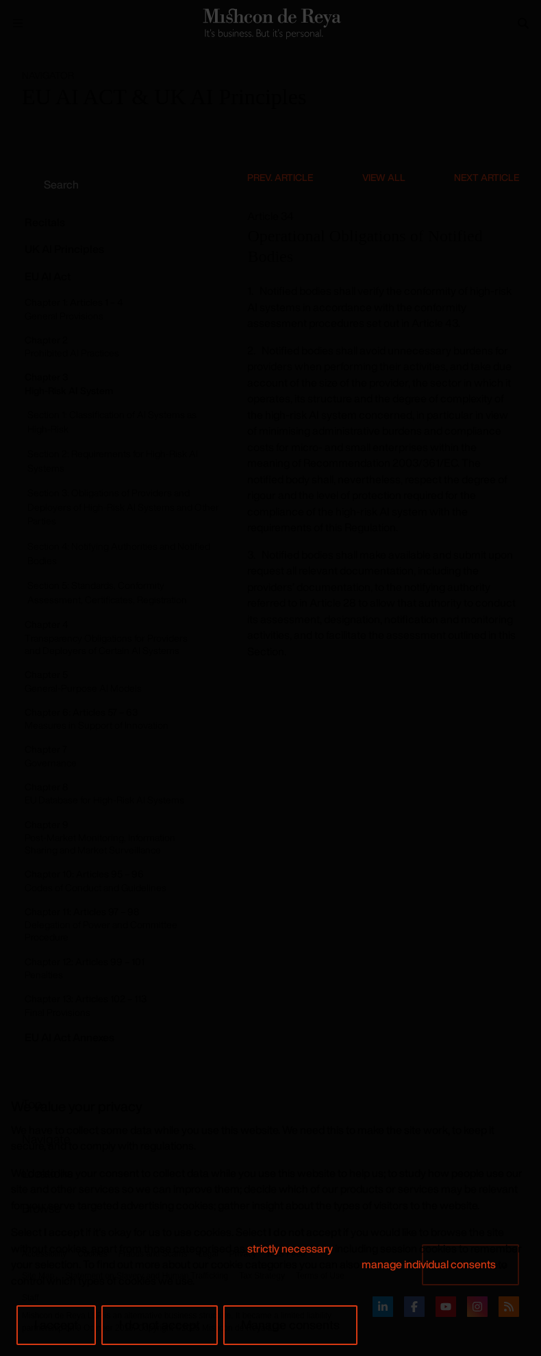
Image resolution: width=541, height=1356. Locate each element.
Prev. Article (280, 177)
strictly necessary (290, 1248)
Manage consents (290, 1324)
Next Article (486, 177)
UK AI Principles (64, 249)
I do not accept (159, 1324)
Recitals (45, 222)
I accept (56, 1324)
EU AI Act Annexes (69, 1037)
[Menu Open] (18, 23)
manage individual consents (429, 1264)
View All (383, 177)
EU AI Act (48, 276)
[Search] (523, 23)
